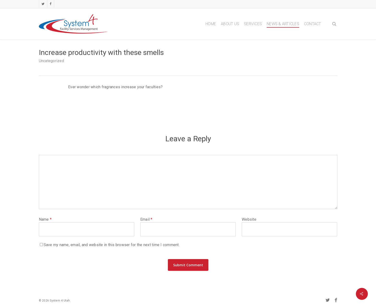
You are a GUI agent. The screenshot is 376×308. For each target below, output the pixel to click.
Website (249, 219)
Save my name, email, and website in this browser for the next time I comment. (112, 245)
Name (45, 219)
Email (146, 219)
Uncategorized (51, 61)
